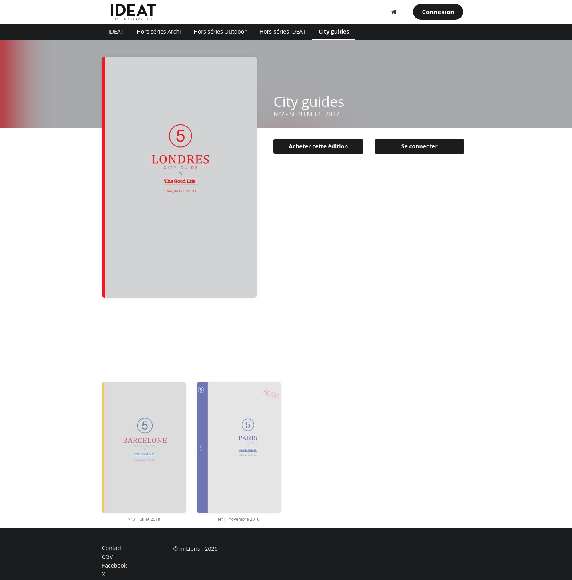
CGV (107, 556)
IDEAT (116, 31)
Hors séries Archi (158, 31)
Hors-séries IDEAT (282, 31)
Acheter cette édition (318, 146)
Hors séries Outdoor (220, 31)
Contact (112, 548)
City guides (334, 31)
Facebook (114, 565)
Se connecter (419, 146)
